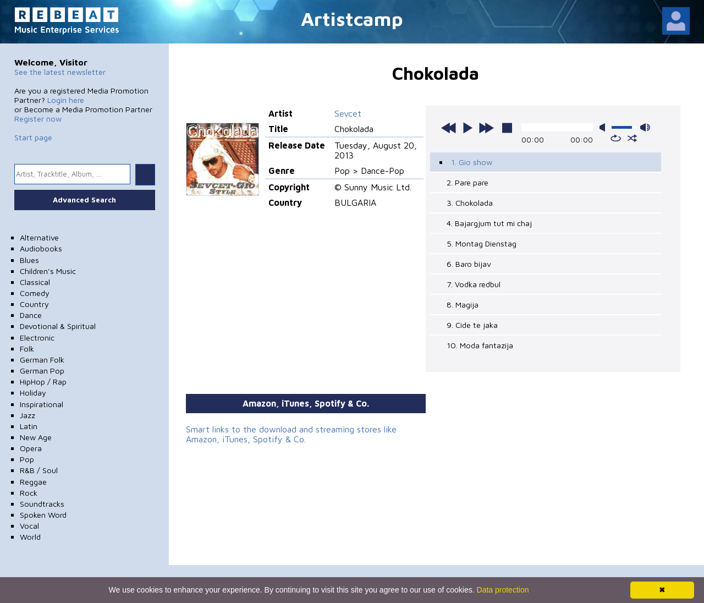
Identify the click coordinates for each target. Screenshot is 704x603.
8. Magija (463, 304)
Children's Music (48, 271)
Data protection (503, 589)
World (30, 536)
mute (604, 127)
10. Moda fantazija (480, 345)
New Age (36, 437)
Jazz (27, 415)
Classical (35, 282)
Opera (31, 448)
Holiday (33, 392)
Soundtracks (42, 503)
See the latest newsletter (60, 71)
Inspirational (41, 404)
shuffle (632, 138)
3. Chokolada (470, 202)
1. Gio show (471, 162)
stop (507, 127)
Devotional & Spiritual (58, 326)
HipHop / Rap (43, 381)
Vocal (29, 525)
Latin (28, 426)
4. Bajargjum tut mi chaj (489, 223)
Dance (31, 315)
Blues (29, 260)
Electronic (37, 337)
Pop (27, 459)
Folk (27, 348)
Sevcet (347, 113)
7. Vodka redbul (474, 284)
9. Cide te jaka (472, 325)
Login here (65, 100)
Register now (38, 118)
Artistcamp (352, 18)
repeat (616, 138)
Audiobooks (41, 248)
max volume (645, 127)
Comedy (35, 293)
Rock (28, 492)
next (486, 127)
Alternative (39, 237)
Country (34, 304)
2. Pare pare (467, 182)
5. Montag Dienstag (481, 243)
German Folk (42, 359)
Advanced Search (84, 199)
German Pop (42, 370)
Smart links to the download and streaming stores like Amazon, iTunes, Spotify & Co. (291, 434)
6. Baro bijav (469, 263)
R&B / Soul (39, 470)
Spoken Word (43, 514)
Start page (33, 137)
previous (449, 127)
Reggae (33, 481)
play (468, 128)
